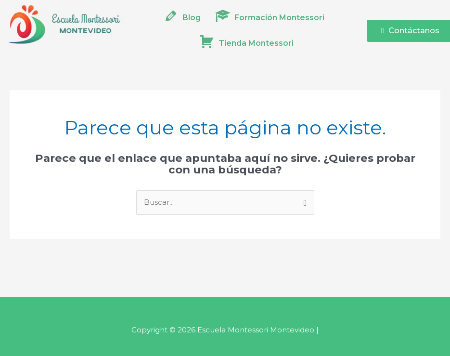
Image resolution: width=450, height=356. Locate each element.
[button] (272, 18)
